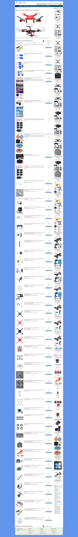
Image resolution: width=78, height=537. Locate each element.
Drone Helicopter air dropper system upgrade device (32, 100)
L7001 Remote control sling (58, 385)
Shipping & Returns (54, 530)
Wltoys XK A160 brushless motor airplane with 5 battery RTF (58, 233)
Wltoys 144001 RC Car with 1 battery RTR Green (58, 316)
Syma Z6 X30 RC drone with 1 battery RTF (58, 36)
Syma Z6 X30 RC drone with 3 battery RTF (58, 55)
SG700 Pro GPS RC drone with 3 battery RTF (58, 135)
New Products (31, 532)
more (57, 8)
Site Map (41, 530)
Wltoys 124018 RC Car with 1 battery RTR (58, 249)
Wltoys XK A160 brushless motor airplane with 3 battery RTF (58, 212)
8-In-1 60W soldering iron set (58, 481)
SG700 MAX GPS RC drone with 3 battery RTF (58, 107)
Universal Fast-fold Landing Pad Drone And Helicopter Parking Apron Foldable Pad (58, 457)
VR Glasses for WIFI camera (28, 154)
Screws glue (58, 395)
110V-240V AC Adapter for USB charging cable (58, 364)
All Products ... (31, 533)
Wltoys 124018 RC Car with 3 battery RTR (58, 268)
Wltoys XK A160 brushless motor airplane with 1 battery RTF (58, 194)
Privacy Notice (54, 531)
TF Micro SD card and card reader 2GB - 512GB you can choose (34, 118)
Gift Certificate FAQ (43, 531)
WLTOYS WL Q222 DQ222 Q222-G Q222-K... (58, 493)
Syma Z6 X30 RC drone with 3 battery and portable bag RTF (58, 79)
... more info (48, 120)
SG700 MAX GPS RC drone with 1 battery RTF (58, 93)
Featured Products (31, 530)
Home (29, 529)
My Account (53, 533)
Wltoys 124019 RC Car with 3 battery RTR (58, 301)
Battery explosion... (57, 490)
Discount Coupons (42, 532)
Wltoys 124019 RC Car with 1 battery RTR (58, 283)
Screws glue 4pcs (58, 374)
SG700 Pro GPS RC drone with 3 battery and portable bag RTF (58, 178)
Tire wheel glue (58, 416)
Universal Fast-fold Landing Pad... (57, 489)
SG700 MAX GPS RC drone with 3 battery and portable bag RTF (58, 156)
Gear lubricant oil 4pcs (58, 469)
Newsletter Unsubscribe (43, 533)
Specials (30, 531)
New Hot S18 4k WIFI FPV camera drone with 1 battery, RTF (58, 19)
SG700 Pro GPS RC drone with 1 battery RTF (58, 120)
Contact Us (53, 529)
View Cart (41, 529)
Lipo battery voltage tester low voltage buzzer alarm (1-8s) (58, 432)
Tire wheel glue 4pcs (58, 406)
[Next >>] (49, 41)
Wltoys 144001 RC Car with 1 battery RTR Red (58, 332)
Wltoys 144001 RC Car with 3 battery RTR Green (58, 349)
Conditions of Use (54, 532)
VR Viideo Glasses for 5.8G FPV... (57, 495)
